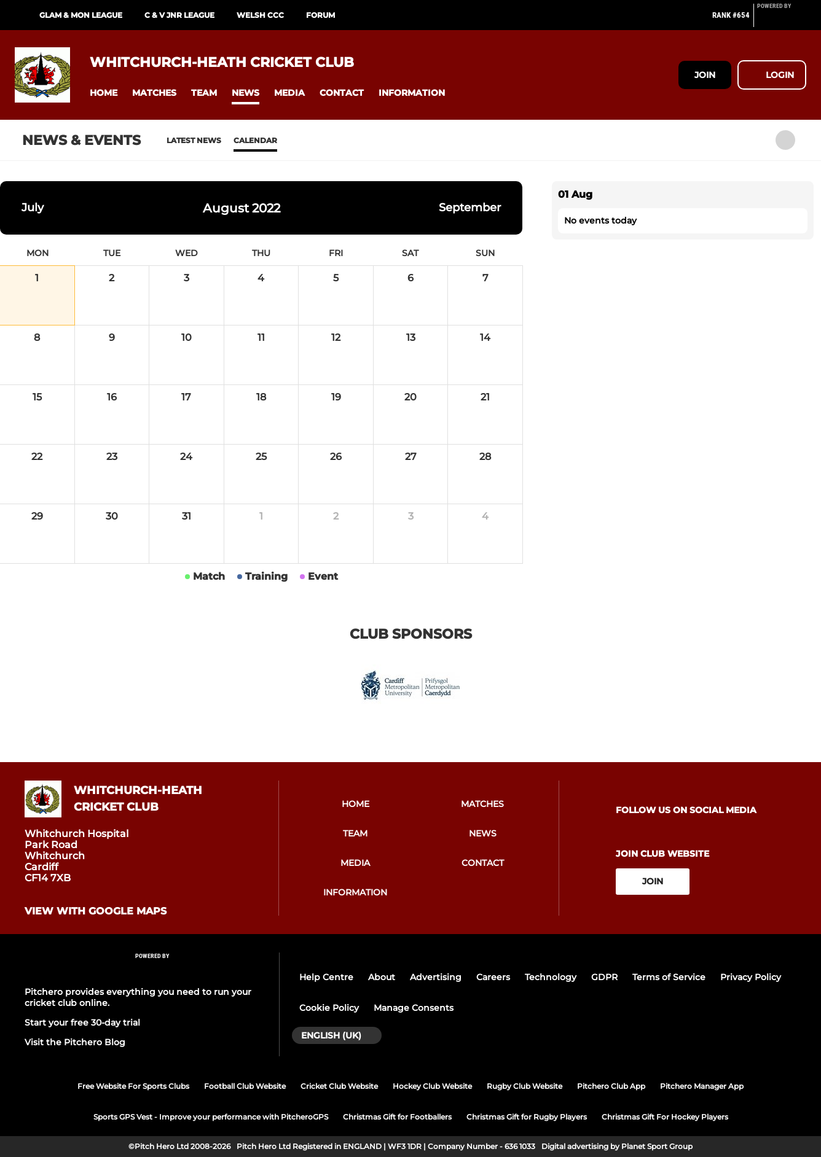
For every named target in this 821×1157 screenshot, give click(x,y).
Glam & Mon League (80, 15)
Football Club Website (245, 1086)
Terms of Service (668, 977)
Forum (320, 15)
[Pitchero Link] (781, 20)
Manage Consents (414, 1007)
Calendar (255, 140)
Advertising (436, 977)
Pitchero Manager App (702, 1086)
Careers (493, 977)
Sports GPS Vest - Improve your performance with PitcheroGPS (210, 1116)
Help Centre (326, 977)
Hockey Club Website (432, 1086)
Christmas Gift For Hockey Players (665, 1116)
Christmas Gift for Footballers (397, 1116)
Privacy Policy (750, 977)
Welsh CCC (260, 15)
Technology (550, 977)
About (381, 977)
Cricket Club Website (339, 1086)
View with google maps (96, 911)
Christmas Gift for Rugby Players (526, 1116)
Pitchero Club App (611, 1086)
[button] (103, 93)
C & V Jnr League (179, 15)
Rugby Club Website (524, 1086)
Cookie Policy (329, 1007)
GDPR (604, 977)
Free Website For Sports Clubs (133, 1086)
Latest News (194, 140)
